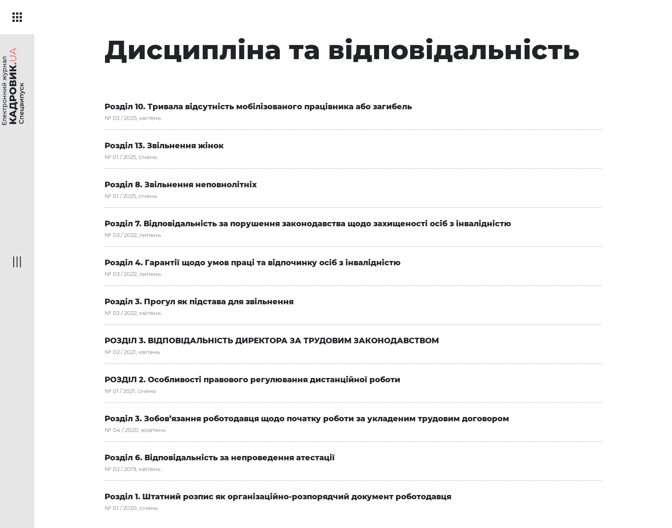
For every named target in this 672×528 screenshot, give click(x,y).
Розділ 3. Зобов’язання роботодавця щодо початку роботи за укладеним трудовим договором (307, 418)
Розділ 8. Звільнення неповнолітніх (181, 184)
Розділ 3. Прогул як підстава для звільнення (199, 301)
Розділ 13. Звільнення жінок (164, 145)
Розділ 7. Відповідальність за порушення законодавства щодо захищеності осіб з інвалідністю (308, 223)
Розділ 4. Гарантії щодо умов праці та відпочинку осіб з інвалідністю (253, 262)
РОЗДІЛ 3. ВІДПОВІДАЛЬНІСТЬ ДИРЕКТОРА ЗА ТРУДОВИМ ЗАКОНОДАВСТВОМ (272, 340)
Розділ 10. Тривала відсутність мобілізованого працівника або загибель (258, 106)
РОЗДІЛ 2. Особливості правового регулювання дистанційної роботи (252, 379)
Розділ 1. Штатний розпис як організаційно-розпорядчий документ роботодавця (278, 496)
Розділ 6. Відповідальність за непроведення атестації (220, 457)
